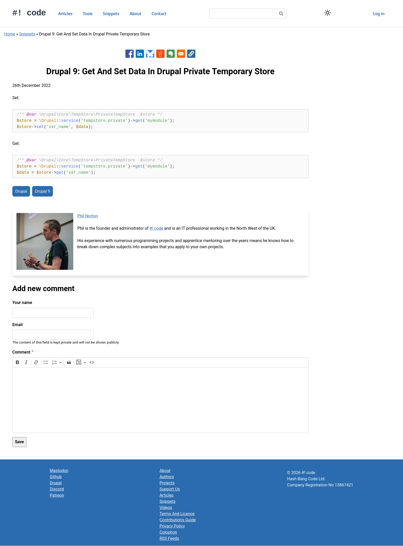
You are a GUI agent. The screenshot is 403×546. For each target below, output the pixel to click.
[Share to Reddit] (160, 54)
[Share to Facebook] (129, 54)
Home (9, 34)
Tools (88, 13)
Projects (167, 482)
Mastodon (59, 470)
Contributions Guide (178, 519)
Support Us (170, 489)
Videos (166, 507)
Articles (65, 13)
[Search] (281, 14)
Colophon (168, 532)
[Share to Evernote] (171, 54)
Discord (57, 489)
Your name (22, 302)
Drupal (21, 191)
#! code (29, 13)
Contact (159, 13)
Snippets (111, 13)
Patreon (57, 495)
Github (56, 476)
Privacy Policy (172, 526)
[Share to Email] (181, 54)
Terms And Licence (177, 513)
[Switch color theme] (327, 12)
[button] (191, 54)
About (135, 13)
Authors (167, 476)
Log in (378, 13)
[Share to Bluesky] (150, 54)
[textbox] (160, 400)
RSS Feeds (169, 538)
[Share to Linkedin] (140, 54)
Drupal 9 (42, 191)
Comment (21, 352)
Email (17, 324)
